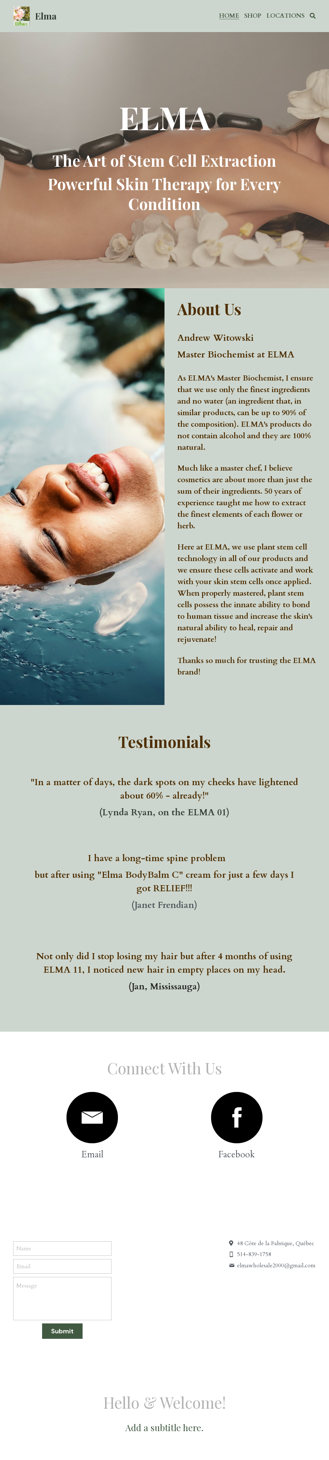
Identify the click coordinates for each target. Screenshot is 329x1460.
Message (26, 1184)
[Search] (313, 16)
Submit (62, 1229)
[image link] (126, 1015)
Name (23, 1147)
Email (23, 1164)
